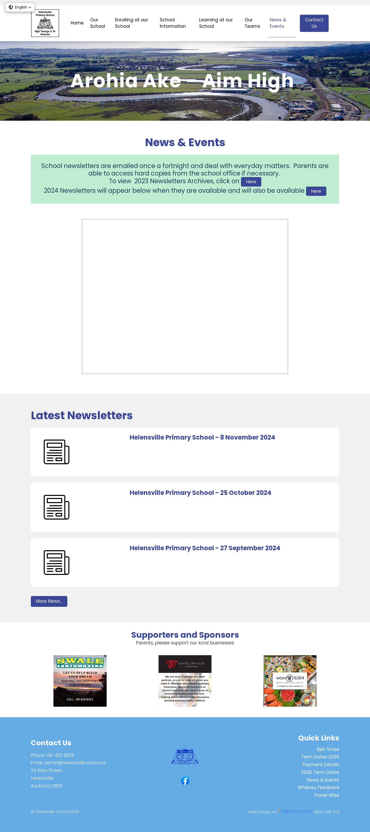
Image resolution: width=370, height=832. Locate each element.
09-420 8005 (60, 755)
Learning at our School (216, 23)
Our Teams (252, 23)
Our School (97, 23)
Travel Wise (326, 795)
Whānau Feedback (318, 787)
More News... (49, 601)
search (336, 23)
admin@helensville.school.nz (75, 763)
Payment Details (320, 764)
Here (251, 182)
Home (77, 23)
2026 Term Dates (320, 772)
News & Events (278, 23)
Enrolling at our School (131, 23)
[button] (19, 7)
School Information (173, 23)
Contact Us (314, 23)
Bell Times (328, 749)
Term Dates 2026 (320, 757)
